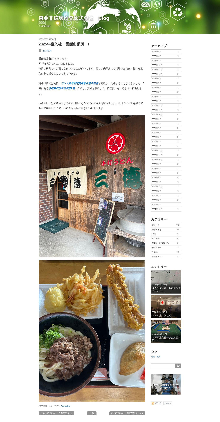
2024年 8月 (166, 124)
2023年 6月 (166, 178)
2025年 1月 (166, 101)
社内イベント (166, 257)
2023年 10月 (166, 160)
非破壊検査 (166, 248)
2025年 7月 (166, 83)
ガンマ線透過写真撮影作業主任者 (79, 83)
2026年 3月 (166, 61)
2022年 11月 (166, 187)
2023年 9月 (166, 164)
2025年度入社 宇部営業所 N (127, 413)
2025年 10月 (166, 74)
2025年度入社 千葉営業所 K (56, 413)
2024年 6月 (166, 133)
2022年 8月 (166, 191)
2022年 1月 (166, 205)
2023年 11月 (166, 155)
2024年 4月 (166, 142)
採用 (166, 234)
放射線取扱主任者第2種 (62, 88)
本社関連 (166, 239)
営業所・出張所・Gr (166, 243)
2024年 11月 (166, 110)
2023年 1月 (166, 182)
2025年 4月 (166, 97)
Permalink (65, 406)
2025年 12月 (166, 65)
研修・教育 (166, 230)
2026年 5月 (166, 52)
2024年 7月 (166, 128)
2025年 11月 (166, 70)
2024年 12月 (166, 106)
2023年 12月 (166, 151)
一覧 (92, 413)
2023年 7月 (166, 173)
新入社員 (47, 50)
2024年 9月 (166, 119)
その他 (166, 252)
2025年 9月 (166, 79)
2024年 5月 (166, 137)
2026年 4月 (166, 56)
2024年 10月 (166, 115)
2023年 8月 (166, 169)
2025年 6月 (166, 88)
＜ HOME (45, 26)
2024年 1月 (166, 146)
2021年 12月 (166, 209)
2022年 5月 (166, 200)
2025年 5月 (166, 92)
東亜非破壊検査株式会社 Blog (74, 18)
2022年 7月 (166, 196)
